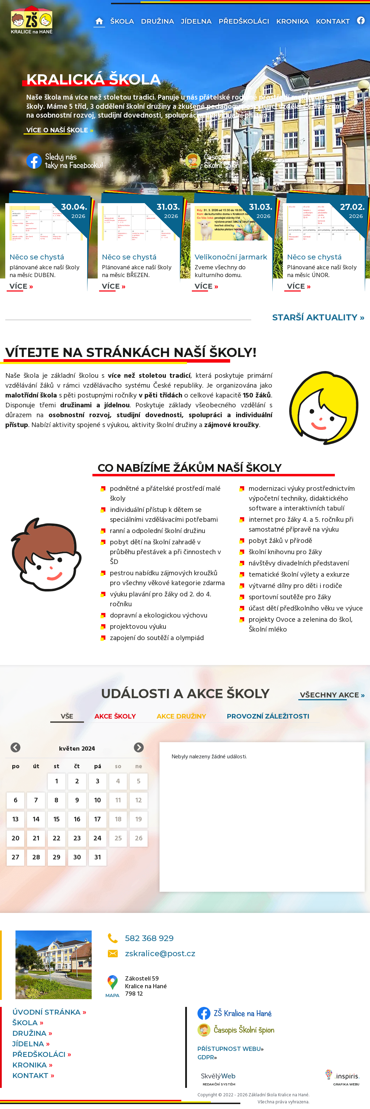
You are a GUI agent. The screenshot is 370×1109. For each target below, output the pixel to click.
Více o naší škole (57, 130)
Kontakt (333, 21)
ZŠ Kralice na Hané (243, 1013)
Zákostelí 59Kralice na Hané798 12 (146, 986)
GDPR (205, 1057)
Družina (157, 21)
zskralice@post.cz (160, 953)
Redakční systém (218, 1079)
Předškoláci (244, 21)
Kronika (292, 21)
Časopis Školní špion (244, 1030)
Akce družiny (181, 716)
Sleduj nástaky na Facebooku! (74, 160)
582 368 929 (149, 938)
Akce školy (115, 716)
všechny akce (329, 695)
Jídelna (196, 21)
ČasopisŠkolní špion (222, 160)
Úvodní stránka (47, 1012)
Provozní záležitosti (268, 716)
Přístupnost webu (229, 1049)
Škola (122, 21)
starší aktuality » (318, 317)
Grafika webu (342, 1078)
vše (67, 716)
